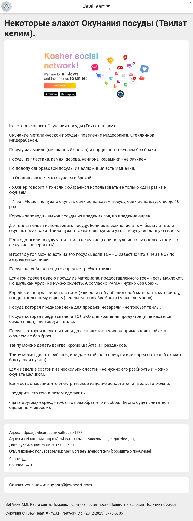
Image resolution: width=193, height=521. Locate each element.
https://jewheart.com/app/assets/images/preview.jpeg (90, 439)
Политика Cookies (161, 504)
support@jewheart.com (69, 485)
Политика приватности (89, 504)
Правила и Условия (127, 504)
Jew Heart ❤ (38, 513)
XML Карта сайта (36, 504)
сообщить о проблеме (131, 451)
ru (23, 459)
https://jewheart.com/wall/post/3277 (52, 432)
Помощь (59, 504)
